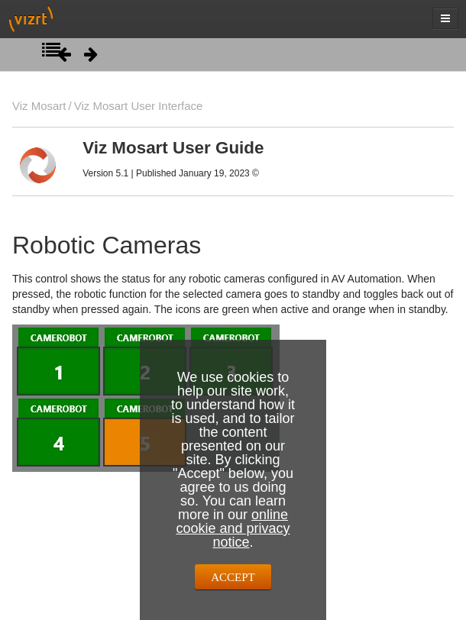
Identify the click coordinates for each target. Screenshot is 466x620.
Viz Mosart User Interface (138, 105)
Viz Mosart (39, 105)
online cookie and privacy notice (233, 528)
